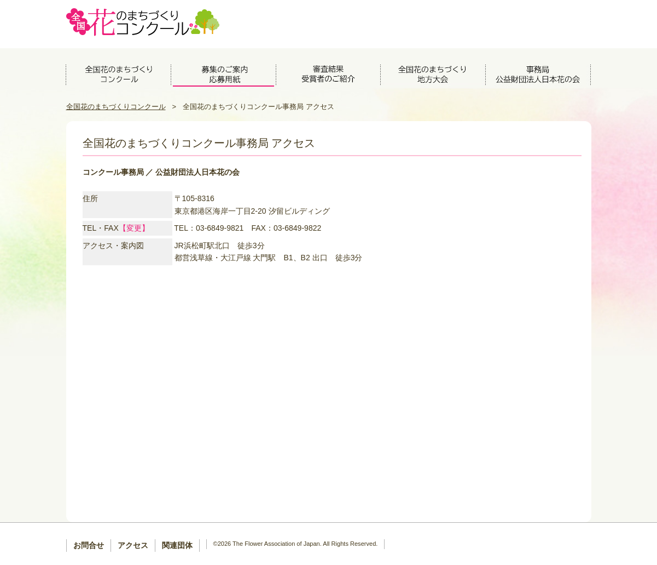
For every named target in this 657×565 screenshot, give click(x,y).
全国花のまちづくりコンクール (116, 106)
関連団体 (177, 545)
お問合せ (88, 545)
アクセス (133, 545)
